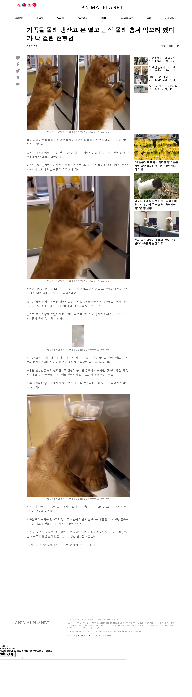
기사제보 (98, 619)
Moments (169, 17)
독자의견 (106, 619)
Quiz (149, 17)
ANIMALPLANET (96, 7)
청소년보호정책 (87, 619)
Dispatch (19, 17)
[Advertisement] (78, 578)
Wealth (60, 17)
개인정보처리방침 (72, 619)
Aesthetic (82, 17)
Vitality (104, 17)
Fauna (40, 17)
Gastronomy (126, 17)
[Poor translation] (11, 654)
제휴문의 (115, 619)
